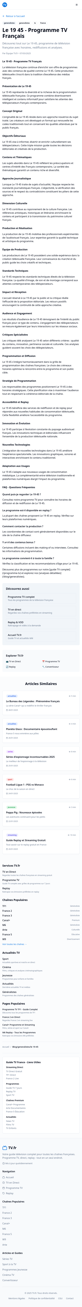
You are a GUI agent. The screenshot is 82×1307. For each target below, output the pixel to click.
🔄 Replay (11, 666)
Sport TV (10, 1095)
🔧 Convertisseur (50, 666)
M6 (4, 1228)
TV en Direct (10, 1182)
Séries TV (7, 1259)
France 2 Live (12, 1078)
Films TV (10, 1124)
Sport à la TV (9, 1264)
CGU (60, 1298)
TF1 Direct (11, 1074)
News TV (10, 1121)
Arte (4, 1244)
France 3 (7, 1218)
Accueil (5, 1046)
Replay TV (11, 1091)
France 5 (7, 1234)
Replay (7, 1193)
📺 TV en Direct (13, 661)
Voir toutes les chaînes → (14, 944)
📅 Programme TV (51, 661)
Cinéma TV (8, 1275)
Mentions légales (16, 1298)
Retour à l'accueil (13, 16)
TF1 (4, 1207)
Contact (70, 1298)
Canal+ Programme (15, 1104)
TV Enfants (11, 1128)
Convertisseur (10, 1280)
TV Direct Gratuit (14, 1071)
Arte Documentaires (16, 1108)
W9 (4, 1239)
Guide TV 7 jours (14, 1088)
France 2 (7, 1212)
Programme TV (12, 1188)
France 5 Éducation (15, 1111)
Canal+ (6, 1223)
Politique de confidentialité (42, 1298)
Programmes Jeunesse (14, 1269)
